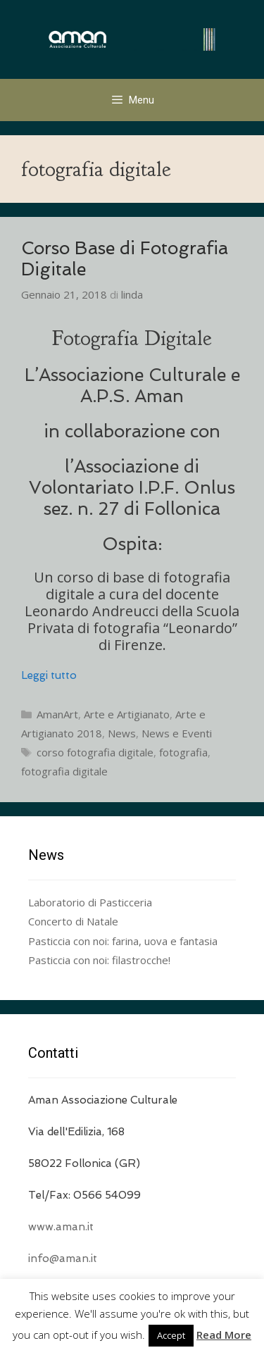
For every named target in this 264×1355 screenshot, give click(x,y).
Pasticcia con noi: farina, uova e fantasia (123, 941)
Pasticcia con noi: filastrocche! (99, 960)
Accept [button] (171, 1335)
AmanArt (57, 714)
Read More (223, 1335)
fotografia (183, 752)
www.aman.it (61, 1226)
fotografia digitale (64, 771)
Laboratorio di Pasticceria (90, 902)
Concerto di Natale (73, 921)
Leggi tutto (49, 675)
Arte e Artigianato (127, 714)
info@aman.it (62, 1258)
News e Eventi (177, 733)
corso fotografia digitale (95, 752)
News (122, 733)
